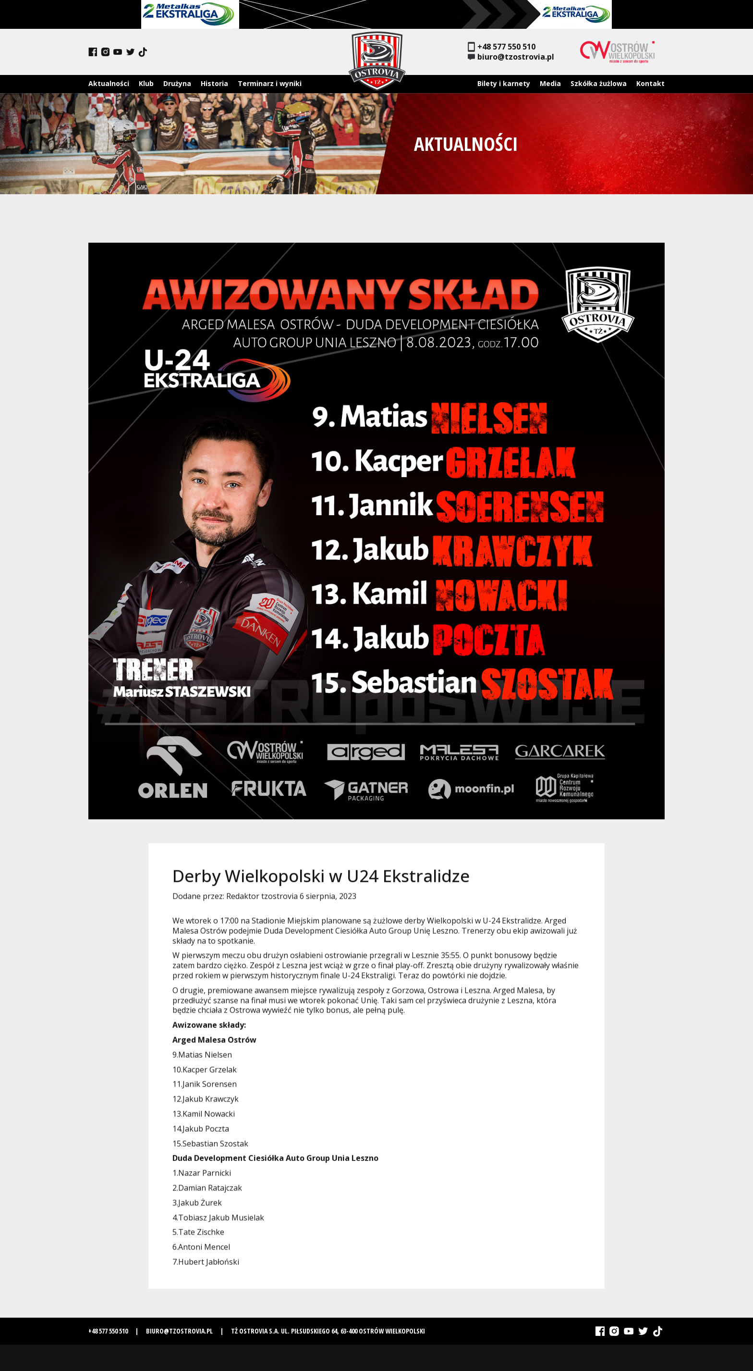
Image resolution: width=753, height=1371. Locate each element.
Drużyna (177, 83)
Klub (146, 83)
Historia (214, 83)
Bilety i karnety (503, 83)
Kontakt (650, 83)
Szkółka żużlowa (599, 83)
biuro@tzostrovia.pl (511, 57)
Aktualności (108, 83)
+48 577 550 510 (501, 47)
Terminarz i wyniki (270, 83)
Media (550, 83)
